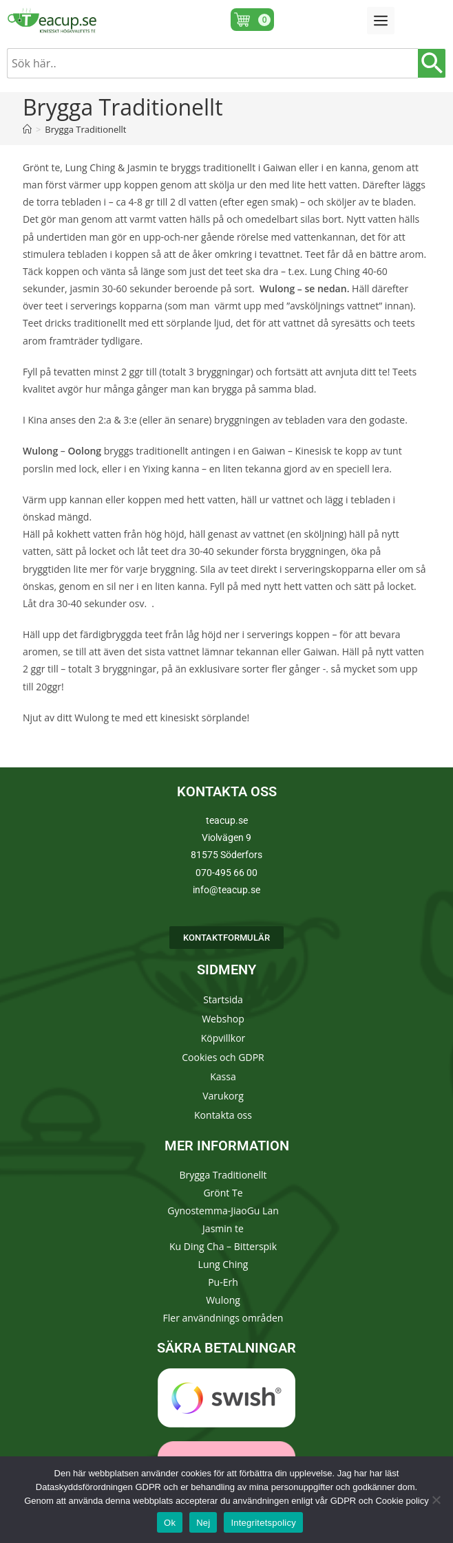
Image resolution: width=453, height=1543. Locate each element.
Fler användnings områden (223, 1317)
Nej (203, 1523)
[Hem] (27, 129)
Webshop (223, 1018)
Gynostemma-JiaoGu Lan (223, 1210)
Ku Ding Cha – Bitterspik (223, 1246)
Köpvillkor (223, 1037)
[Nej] (436, 1500)
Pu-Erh (223, 1282)
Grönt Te (222, 1192)
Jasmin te (223, 1228)
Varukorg (223, 1095)
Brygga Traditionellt (85, 129)
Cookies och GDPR (223, 1057)
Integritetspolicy (263, 1523)
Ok (170, 1523)
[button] (380, 20)
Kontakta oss (223, 1114)
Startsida (223, 999)
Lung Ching (223, 1264)
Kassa (222, 1076)
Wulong (223, 1299)
